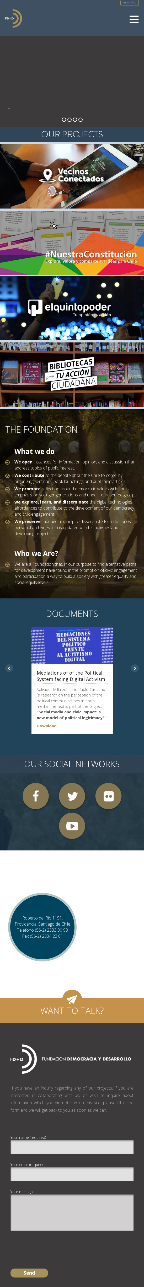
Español (129, 2)
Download (47, 725)
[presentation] (50, 1245)
